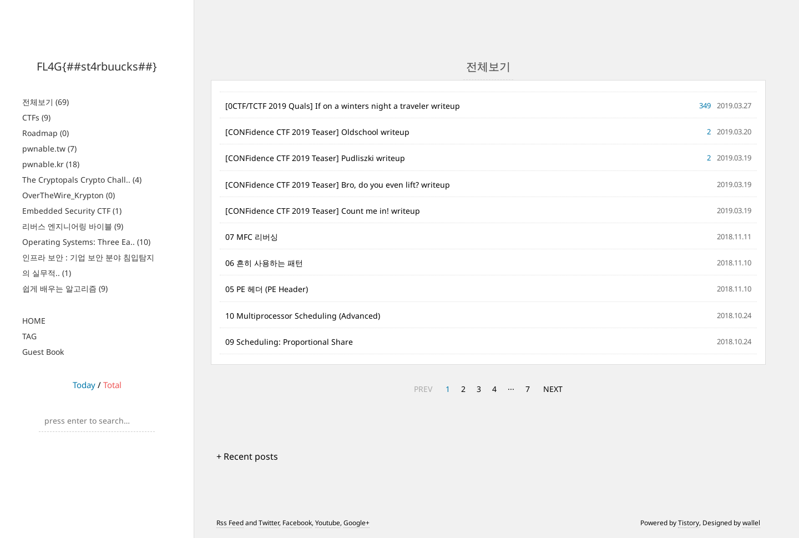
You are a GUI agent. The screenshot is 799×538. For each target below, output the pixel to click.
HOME (33, 320)
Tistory (688, 522)
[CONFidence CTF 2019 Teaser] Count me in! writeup (322, 210)
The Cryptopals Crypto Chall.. (81, 179)
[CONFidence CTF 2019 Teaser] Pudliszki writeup (315, 158)
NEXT (553, 389)
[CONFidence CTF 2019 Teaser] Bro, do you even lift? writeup (337, 184)
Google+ (356, 522)
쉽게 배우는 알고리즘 (65, 288)
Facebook (297, 522)
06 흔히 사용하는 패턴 (264, 263)
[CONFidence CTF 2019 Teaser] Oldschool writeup (317, 132)
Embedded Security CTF (72, 210)
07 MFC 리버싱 (251, 237)
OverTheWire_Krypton (68, 195)
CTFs (36, 117)
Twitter (269, 522)
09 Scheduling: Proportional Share (289, 341)
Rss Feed (230, 522)
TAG (29, 336)
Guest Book (43, 351)
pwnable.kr (50, 164)
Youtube (327, 522)
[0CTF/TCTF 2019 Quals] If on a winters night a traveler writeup (342, 105)
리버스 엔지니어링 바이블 (72, 226)
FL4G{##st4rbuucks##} (97, 66)
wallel (751, 522)
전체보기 (45, 102)
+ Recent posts (247, 456)
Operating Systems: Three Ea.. (86, 242)
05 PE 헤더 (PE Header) (266, 289)
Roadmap (45, 133)
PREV (423, 389)
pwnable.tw (49, 148)
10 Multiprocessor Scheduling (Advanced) (302, 315)
